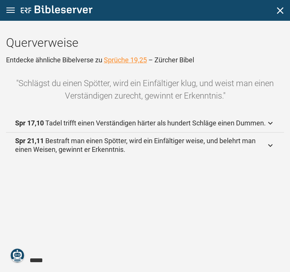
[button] (10, 10)
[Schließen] (280, 10)
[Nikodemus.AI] (17, 255)
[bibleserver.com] (57, 11)
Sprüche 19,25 (125, 60)
